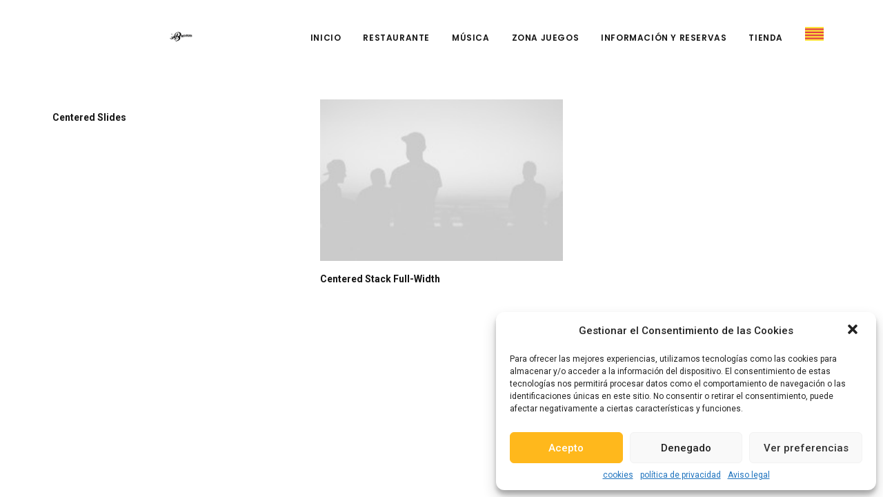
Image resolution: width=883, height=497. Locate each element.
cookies (618, 475)
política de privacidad (680, 475)
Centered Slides (89, 117)
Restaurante (396, 37)
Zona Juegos (545, 37)
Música (471, 37)
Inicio (325, 37)
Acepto (566, 448)
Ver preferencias (806, 448)
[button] (854, 330)
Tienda (765, 37)
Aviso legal (749, 475)
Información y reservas (663, 37)
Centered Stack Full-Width (380, 278)
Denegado (686, 448)
